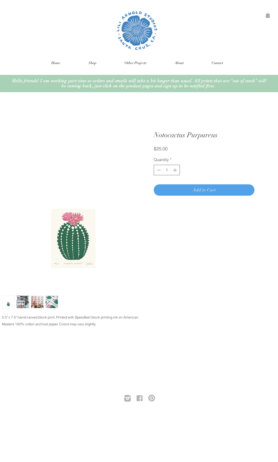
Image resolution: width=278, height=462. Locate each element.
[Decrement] (158, 170)
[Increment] (175, 170)
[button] (268, 15)
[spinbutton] (167, 170)
